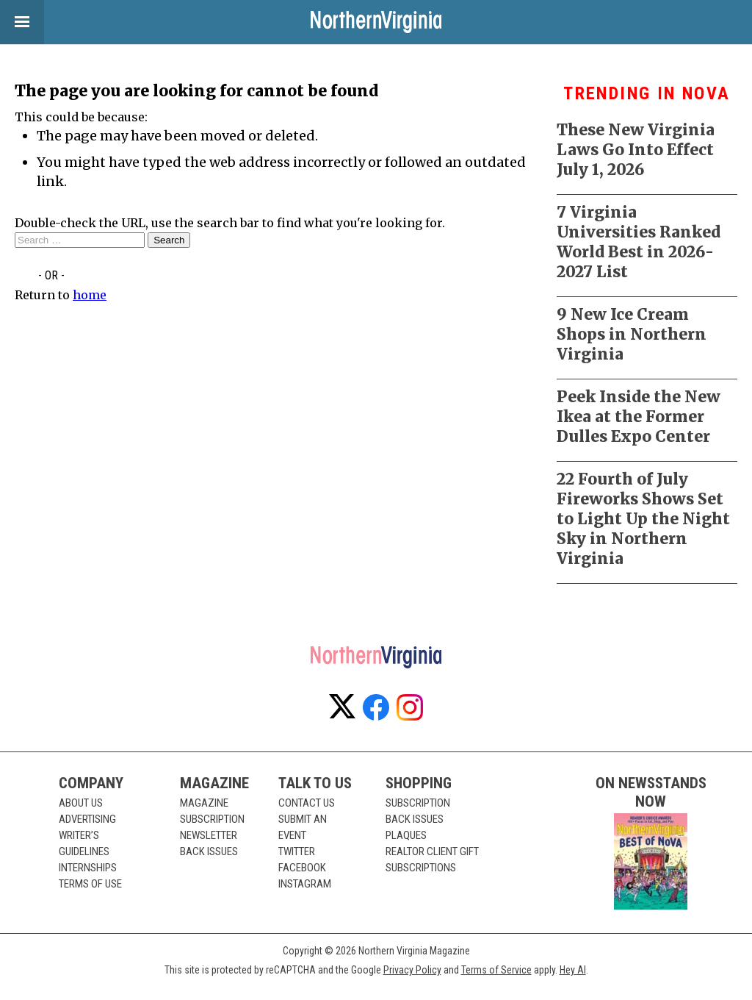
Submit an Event (302, 827)
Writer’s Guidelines (84, 843)
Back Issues (209, 851)
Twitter (296, 851)
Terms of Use (90, 883)
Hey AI (573, 970)
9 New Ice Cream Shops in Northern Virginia (631, 334)
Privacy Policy (412, 970)
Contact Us (306, 803)
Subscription (212, 819)
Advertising (87, 819)
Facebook (302, 867)
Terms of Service (496, 970)
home (89, 295)
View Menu (14, 22)
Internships (88, 867)
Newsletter (208, 835)
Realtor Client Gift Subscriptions (432, 859)
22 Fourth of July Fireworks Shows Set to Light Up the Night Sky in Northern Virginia (643, 518)
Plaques (406, 835)
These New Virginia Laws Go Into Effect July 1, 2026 (636, 149)
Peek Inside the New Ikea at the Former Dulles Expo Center (638, 416)
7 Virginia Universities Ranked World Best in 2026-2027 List (638, 242)
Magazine (204, 803)
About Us (81, 803)
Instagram (304, 883)
